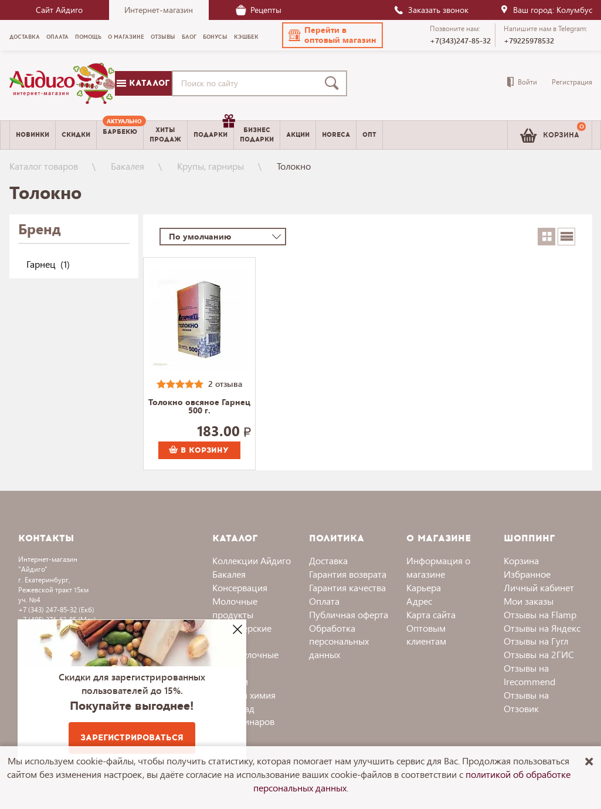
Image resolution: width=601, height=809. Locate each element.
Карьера (423, 587)
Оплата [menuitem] (57, 37)
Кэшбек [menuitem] (246, 37)
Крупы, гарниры (210, 166)
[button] (332, 35)
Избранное (527, 574)
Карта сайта (431, 614)
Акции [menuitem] (298, 135)
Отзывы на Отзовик (526, 701)
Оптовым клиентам (426, 635)
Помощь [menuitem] (88, 37)
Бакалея (127, 166)
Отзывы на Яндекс (542, 628)
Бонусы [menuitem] (215, 37)
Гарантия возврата (347, 574)
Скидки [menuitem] (76, 135)
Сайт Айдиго (59, 9)
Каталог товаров (43, 166)
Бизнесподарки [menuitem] (257, 134)
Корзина (521, 560)
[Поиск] (334, 83)
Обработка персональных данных (339, 641)
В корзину (199, 450)
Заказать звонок (430, 9)
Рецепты (258, 9)
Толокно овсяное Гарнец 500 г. (199, 407)
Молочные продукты (234, 608)
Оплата (324, 601)
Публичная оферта (348, 614)
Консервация (239, 587)
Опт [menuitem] (369, 135)
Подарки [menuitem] (213, 130)
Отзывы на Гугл (536, 641)
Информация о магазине (438, 567)
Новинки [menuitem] (32, 135)
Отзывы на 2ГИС (539, 654)
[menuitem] (120, 135)
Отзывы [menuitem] (163, 37)
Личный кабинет (539, 587)
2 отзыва (225, 383)
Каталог (143, 83)
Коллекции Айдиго (251, 560)
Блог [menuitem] (189, 37)
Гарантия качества (347, 587)
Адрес (419, 601)
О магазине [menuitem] (126, 37)
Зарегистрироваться (132, 738)
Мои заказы (529, 601)
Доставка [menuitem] (24, 37)
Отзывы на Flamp (540, 614)
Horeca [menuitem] (336, 135)
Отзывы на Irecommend (529, 674)
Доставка (328, 560)
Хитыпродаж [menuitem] (165, 134)
